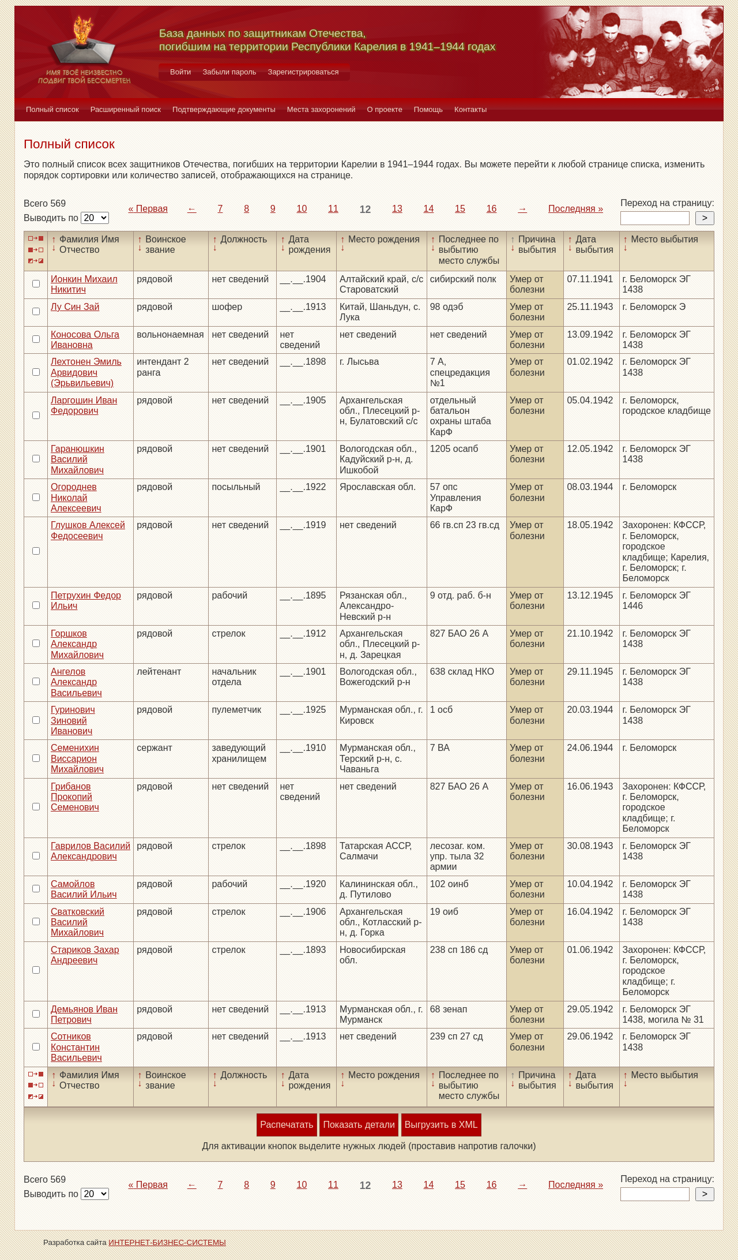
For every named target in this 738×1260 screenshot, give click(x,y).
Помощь (428, 109)
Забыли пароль (229, 72)
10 (302, 209)
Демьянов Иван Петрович (84, 1014)
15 (460, 209)
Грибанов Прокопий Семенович (75, 797)
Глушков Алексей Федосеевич (88, 530)
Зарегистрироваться (303, 72)
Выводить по (52, 218)
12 (365, 209)
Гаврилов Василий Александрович (90, 851)
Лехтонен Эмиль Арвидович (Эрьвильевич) (86, 372)
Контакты (470, 109)
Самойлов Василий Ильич (84, 889)
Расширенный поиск (126, 109)
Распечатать (286, 1125)
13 (397, 209)
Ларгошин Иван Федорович (84, 405)
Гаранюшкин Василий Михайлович (77, 459)
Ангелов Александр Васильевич (76, 682)
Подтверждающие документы (224, 109)
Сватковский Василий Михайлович (77, 922)
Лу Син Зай (75, 307)
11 (333, 209)
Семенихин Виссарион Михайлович (77, 758)
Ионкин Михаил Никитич (84, 284)
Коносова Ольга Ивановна (85, 340)
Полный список (52, 109)
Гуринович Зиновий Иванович (73, 720)
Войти (180, 72)
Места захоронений (321, 109)
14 (429, 209)
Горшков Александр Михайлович (77, 644)
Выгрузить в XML (441, 1125)
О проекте (384, 109)
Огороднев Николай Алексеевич (76, 497)
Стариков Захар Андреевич (85, 955)
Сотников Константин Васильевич (76, 1047)
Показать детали (358, 1125)
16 (492, 209)
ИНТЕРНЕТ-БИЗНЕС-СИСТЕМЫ (167, 1242)
